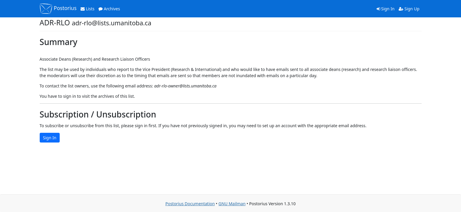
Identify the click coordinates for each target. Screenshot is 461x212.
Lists (87, 8)
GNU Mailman (231, 203)
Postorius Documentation (190, 203)
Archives (109, 8)
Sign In (386, 8)
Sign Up (409, 8)
